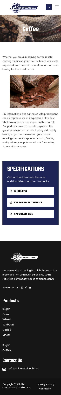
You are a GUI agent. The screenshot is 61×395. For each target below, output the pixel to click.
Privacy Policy (45, 384)
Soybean (8, 324)
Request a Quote (49, 7)
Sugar (6, 309)
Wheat (6, 319)
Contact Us (45, 388)
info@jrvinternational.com (24, 368)
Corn (5, 314)
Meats (6, 335)
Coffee (6, 330)
